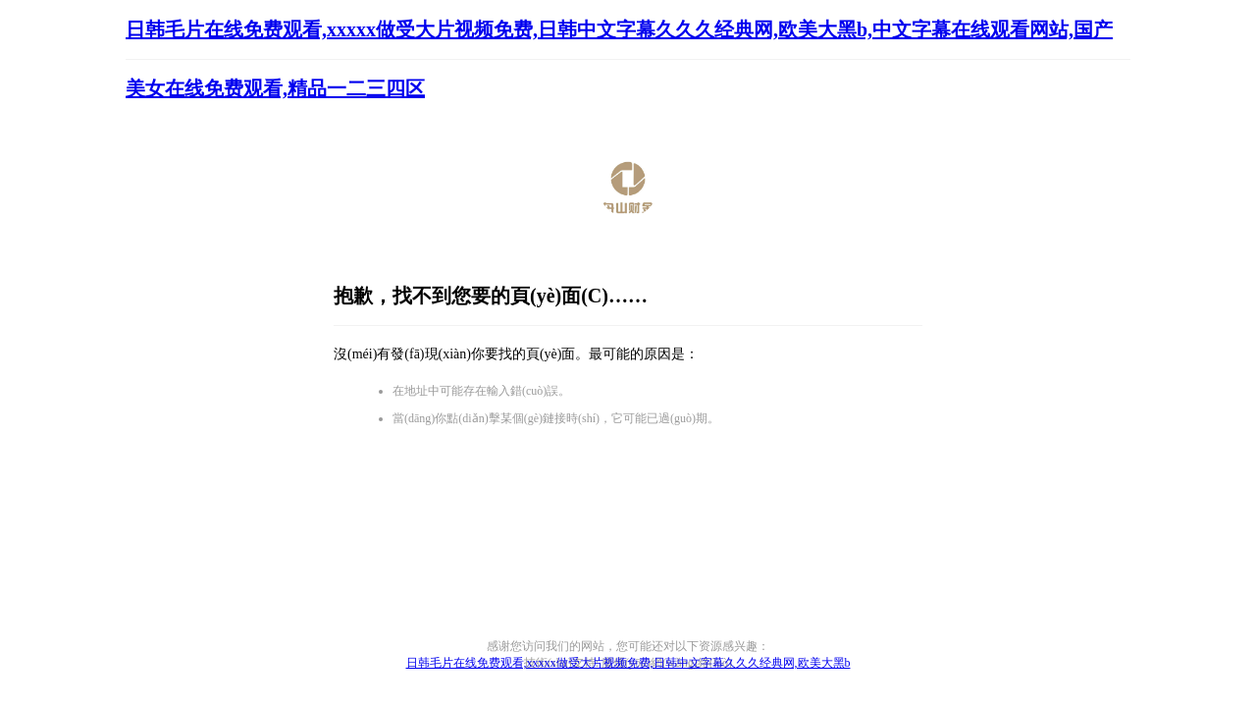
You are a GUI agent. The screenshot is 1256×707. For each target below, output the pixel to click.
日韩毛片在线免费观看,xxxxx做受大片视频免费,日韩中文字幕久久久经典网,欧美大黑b (628, 663)
